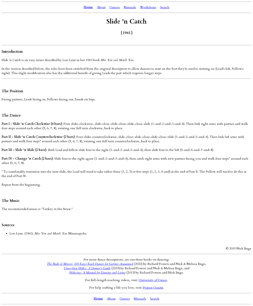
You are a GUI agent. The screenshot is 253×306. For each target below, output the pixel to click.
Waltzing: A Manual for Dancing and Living (97, 272)
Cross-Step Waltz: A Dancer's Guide (87, 268)
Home (88, 7)
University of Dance (153, 280)
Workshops (148, 7)
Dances (115, 7)
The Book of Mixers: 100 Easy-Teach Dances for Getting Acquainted (90, 264)
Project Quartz (153, 287)
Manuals (130, 7)
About (101, 7)
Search (164, 7)
